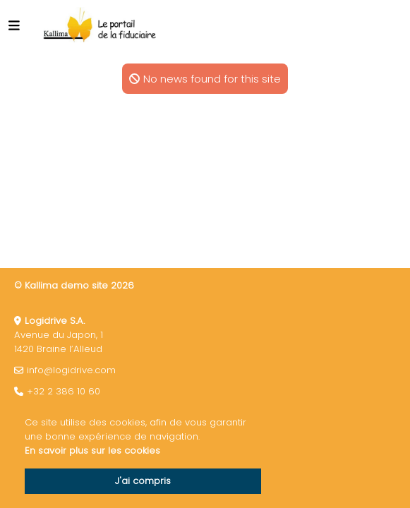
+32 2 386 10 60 (63, 391)
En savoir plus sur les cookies (92, 450)
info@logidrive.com (71, 370)
